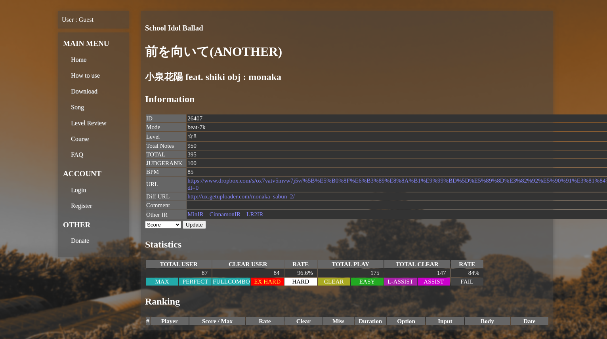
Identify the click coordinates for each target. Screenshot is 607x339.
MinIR (195, 214)
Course (80, 138)
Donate (80, 240)
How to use (85, 75)
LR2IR (254, 214)
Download (84, 91)
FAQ (77, 154)
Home (78, 59)
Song (77, 107)
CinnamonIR (225, 214)
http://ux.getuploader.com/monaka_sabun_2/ (241, 196)
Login (78, 190)
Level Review (88, 123)
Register (81, 205)
